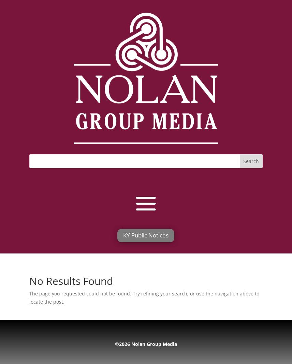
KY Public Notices (146, 235)
